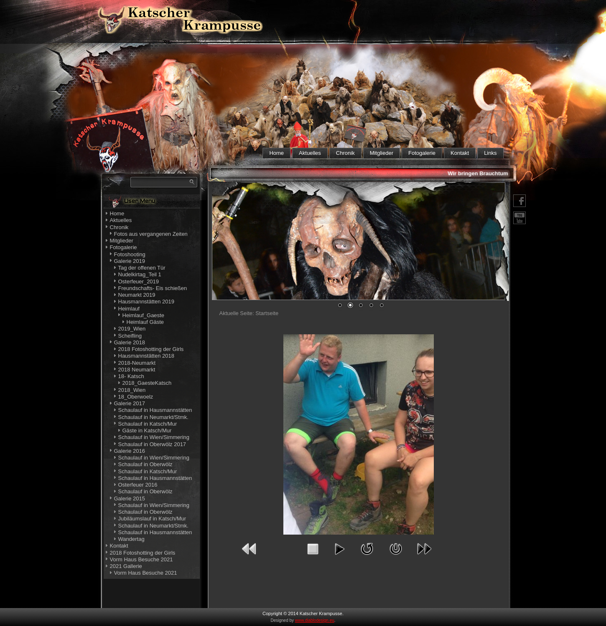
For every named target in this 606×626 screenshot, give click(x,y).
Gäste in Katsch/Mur (147, 430)
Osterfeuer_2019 (138, 281)
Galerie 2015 (129, 498)
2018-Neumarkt (137, 363)
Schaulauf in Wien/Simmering (154, 437)
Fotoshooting (129, 254)
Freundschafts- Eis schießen (152, 288)
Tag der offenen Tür (142, 268)
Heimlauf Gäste (145, 322)
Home (276, 153)
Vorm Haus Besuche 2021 (141, 559)
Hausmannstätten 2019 (146, 301)
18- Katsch (131, 376)
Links (490, 153)
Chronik (345, 153)
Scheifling (130, 336)
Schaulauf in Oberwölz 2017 (152, 444)
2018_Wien (132, 390)
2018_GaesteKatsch (147, 383)
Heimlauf (129, 308)
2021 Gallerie (126, 566)
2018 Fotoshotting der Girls (151, 349)
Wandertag (131, 539)
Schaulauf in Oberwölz (145, 464)
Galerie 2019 (129, 261)
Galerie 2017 (129, 403)
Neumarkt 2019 (136, 295)
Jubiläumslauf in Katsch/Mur (152, 518)
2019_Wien (132, 329)
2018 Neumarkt (136, 369)
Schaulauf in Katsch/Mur (147, 424)
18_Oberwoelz (135, 397)
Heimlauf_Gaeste (143, 315)
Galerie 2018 (129, 342)
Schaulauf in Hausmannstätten (155, 410)
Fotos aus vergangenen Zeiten (151, 234)
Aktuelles (310, 153)
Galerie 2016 (129, 451)
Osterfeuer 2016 (138, 485)
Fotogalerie (421, 153)
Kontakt (460, 153)
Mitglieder (381, 153)
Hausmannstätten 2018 (146, 356)
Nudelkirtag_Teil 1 (139, 274)
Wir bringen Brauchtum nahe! (487, 173)
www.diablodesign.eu (314, 620)
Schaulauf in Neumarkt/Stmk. (153, 417)
